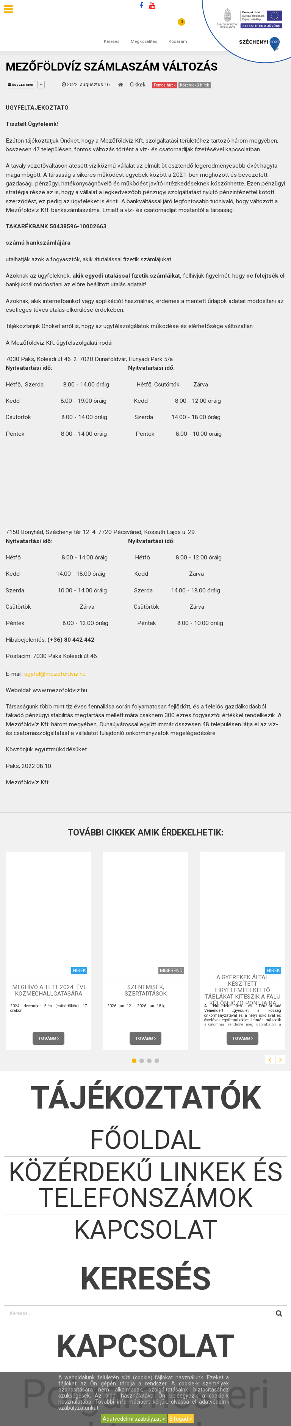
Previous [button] (270, 1059)
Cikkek (138, 85)
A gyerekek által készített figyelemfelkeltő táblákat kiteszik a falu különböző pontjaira (242, 990)
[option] (48, 951)
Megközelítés (144, 34)
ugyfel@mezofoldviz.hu (55, 674)
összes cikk (20, 84)
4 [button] (157, 1060)
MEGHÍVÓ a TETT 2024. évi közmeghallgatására (48, 990)
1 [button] (134, 1060)
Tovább (48, 1038)
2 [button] (141, 1060)
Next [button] (280, 1059)
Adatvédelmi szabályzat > (134, 1419)
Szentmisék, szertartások (146, 990)
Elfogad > (180, 1419)
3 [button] (149, 1060)
